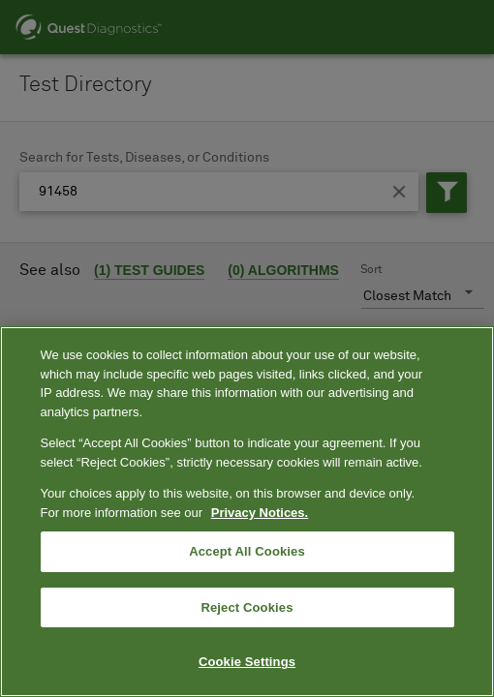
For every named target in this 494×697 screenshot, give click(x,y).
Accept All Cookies (247, 551)
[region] (247, 511)
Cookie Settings (247, 661)
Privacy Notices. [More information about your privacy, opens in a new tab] (259, 512)
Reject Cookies (247, 607)
